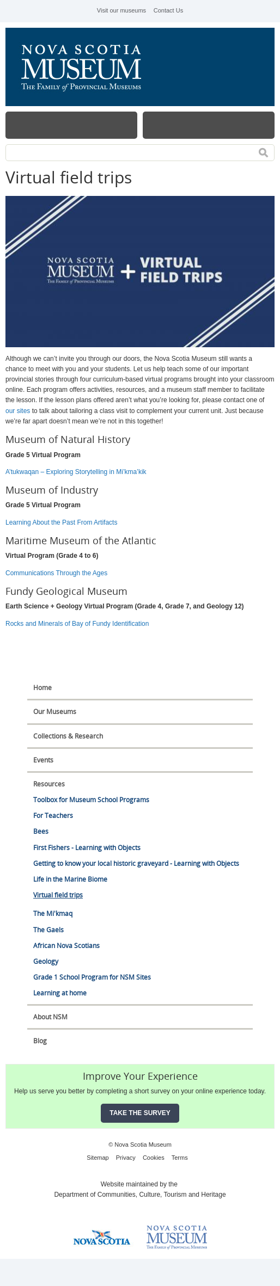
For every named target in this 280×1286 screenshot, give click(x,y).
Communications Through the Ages (56, 573)
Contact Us (168, 10)
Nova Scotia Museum (87, 67)
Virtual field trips (58, 895)
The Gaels (48, 929)
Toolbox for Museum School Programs (91, 799)
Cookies (154, 1157)
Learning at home (60, 993)
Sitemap (97, 1157)
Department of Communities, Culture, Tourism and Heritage (140, 1194)
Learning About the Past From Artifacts (61, 522)
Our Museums (54, 711)
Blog (40, 1040)
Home (42, 687)
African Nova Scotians (66, 945)
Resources (49, 784)
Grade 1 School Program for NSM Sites (92, 977)
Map (209, 125)
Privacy (126, 1157)
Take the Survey (140, 1113)
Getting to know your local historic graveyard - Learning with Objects (136, 863)
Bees (40, 831)
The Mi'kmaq (52, 913)
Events (43, 760)
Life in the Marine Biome (70, 879)
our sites (17, 411)
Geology (45, 961)
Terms (180, 1157)
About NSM (50, 1017)
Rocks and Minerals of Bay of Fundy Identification (77, 623)
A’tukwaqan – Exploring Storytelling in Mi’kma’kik (76, 472)
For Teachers (53, 815)
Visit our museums (121, 10)
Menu (71, 125)
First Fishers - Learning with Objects (87, 847)
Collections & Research (68, 736)
